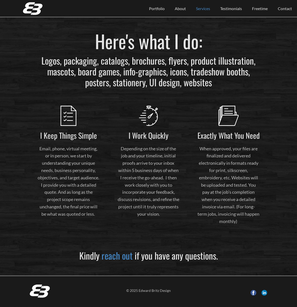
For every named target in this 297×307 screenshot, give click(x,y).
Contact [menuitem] (285, 8)
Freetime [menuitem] (260, 8)
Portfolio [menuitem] (157, 8)
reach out (117, 255)
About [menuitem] (180, 8)
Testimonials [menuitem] (231, 8)
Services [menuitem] (203, 8)
